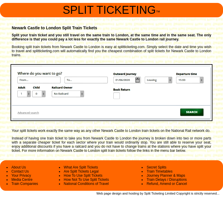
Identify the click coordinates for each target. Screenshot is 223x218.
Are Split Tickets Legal (81, 171)
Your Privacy (21, 175)
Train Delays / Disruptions (167, 180)
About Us (18, 167)
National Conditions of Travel (86, 184)
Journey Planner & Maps (166, 175)
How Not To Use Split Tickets (86, 180)
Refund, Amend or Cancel (167, 184)
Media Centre (22, 180)
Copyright (183, 193)
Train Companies (24, 184)
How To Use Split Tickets (83, 175)
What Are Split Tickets (81, 167)
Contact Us (20, 171)
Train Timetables (159, 171)
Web (99, 193)
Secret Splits (156, 167)
